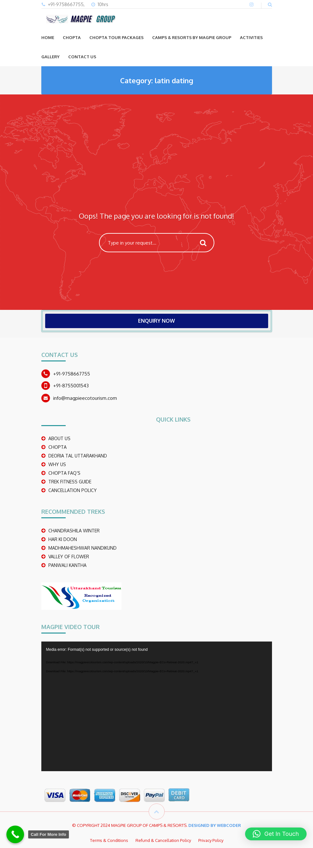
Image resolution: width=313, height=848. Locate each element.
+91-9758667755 (71, 374)
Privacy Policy (210, 840)
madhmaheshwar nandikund (82, 548)
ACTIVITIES (251, 37)
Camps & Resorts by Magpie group (191, 37)
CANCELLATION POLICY (72, 490)
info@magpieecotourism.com (85, 398)
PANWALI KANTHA (67, 565)
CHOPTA (72, 37)
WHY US (57, 464)
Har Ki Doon (62, 539)
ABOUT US (59, 438)
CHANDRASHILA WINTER (74, 530)
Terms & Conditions (109, 840)
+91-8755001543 (71, 386)
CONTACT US (82, 56)
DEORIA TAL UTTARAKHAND (77, 455)
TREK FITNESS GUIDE (69, 481)
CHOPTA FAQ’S (64, 473)
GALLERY (50, 56)
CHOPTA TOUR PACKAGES (116, 37)
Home (47, 37)
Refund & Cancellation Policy (163, 840)
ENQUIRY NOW (156, 321)
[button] (276, 834)
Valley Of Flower (68, 556)
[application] (156, 706)
